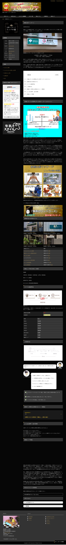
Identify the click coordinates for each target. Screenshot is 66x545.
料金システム (38, 16)
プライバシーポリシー (50, 518)
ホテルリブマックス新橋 (29, 251)
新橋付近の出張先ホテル (34, 81)
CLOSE (57, 74)
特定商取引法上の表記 (50, 517)
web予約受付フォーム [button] (29, 502)
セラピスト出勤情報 (22, 16)
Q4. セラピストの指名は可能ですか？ (32, 435)
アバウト (30, 520)
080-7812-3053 (7, 532)
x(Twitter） (48, 523)
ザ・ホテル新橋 (47, 245)
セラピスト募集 (6, 67)
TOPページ (6, 16)
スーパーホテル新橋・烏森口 (29, 232)
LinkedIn (48, 520)
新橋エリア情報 (32, 94)
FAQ (5, 78)
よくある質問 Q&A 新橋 (34, 91)
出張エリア (53, 16)
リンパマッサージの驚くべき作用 (10, 70)
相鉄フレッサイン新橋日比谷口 (30, 253)
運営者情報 (30, 517)
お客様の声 (6, 75)
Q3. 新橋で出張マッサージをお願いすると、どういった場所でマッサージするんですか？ (42, 433)
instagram (48, 522)
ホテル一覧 (31, 16)
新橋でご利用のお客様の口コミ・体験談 (37, 89)
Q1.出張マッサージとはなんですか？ (31, 430)
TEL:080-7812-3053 (60, 0)
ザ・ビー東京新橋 (27, 262)
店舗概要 (30, 518)
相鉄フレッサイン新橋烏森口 (49, 232)
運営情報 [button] (26, 506)
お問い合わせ (13, 16)
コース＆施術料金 (33, 84)
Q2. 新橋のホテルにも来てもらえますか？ (32, 432)
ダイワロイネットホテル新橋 (29, 245)
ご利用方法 (46, 16)
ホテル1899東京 (27, 265)
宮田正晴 (10, 53)
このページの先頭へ (60, 541)
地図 (49, 251)
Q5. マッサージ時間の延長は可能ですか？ (32, 436)
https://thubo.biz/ (11, 51)
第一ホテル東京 (27, 255)
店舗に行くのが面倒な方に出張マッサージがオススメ (40, 79)
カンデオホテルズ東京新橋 (29, 260)
